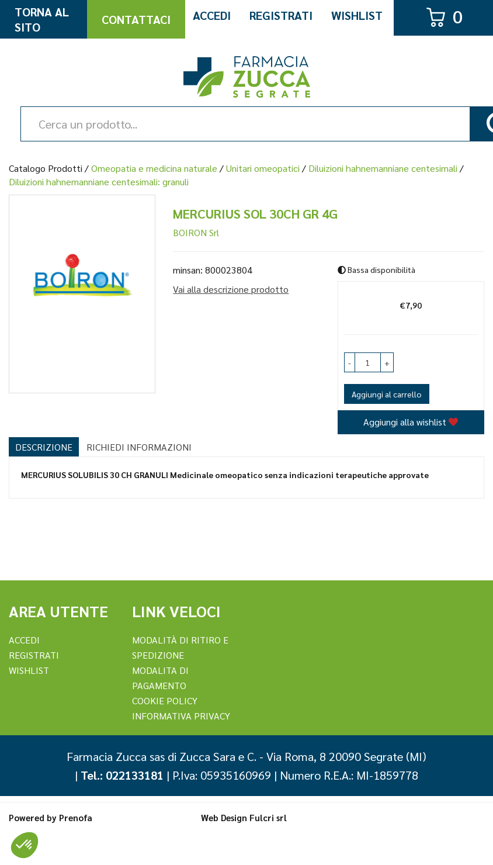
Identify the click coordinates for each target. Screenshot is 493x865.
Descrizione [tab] (43, 447)
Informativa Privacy (181, 716)
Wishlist (357, 15)
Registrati (281, 15)
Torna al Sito (42, 19)
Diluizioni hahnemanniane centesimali (382, 168)
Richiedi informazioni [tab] (139, 447)
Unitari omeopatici (263, 168)
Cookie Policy (164, 700)
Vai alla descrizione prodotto (231, 289)
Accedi (212, 15)
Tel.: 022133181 (122, 775)
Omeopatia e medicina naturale (154, 168)
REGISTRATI (34, 655)
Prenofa (75, 817)
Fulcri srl (268, 817)
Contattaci (136, 19)
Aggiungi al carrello (387, 394)
